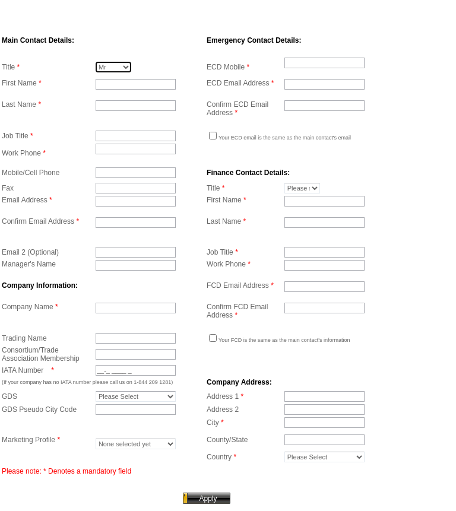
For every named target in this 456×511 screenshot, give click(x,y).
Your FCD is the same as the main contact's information (284, 340)
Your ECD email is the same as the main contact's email (284, 138)
